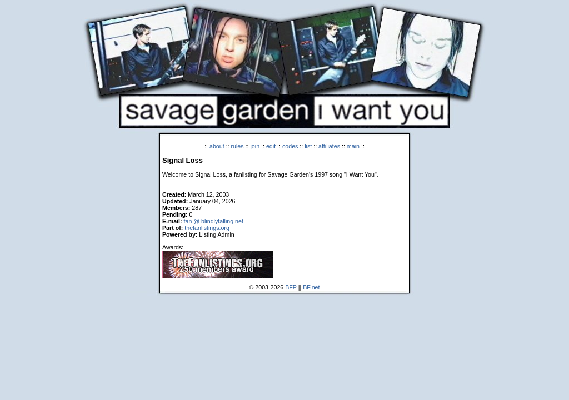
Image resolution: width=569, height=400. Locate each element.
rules (237, 146)
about (216, 146)
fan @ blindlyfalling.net (213, 221)
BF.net (311, 287)
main (353, 146)
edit (271, 146)
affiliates (329, 146)
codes (290, 146)
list (308, 146)
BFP (291, 287)
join (254, 146)
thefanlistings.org (206, 227)
